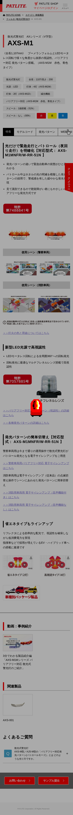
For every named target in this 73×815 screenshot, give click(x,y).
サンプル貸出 (51, 780)
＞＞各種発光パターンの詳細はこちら (26, 422)
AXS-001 (18, 708)
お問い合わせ (17, 780)
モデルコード (25, 131)
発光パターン (47, 131)
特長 (8, 131)
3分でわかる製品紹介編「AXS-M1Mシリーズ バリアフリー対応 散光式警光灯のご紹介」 (18, 652)
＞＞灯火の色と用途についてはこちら (26, 333)
